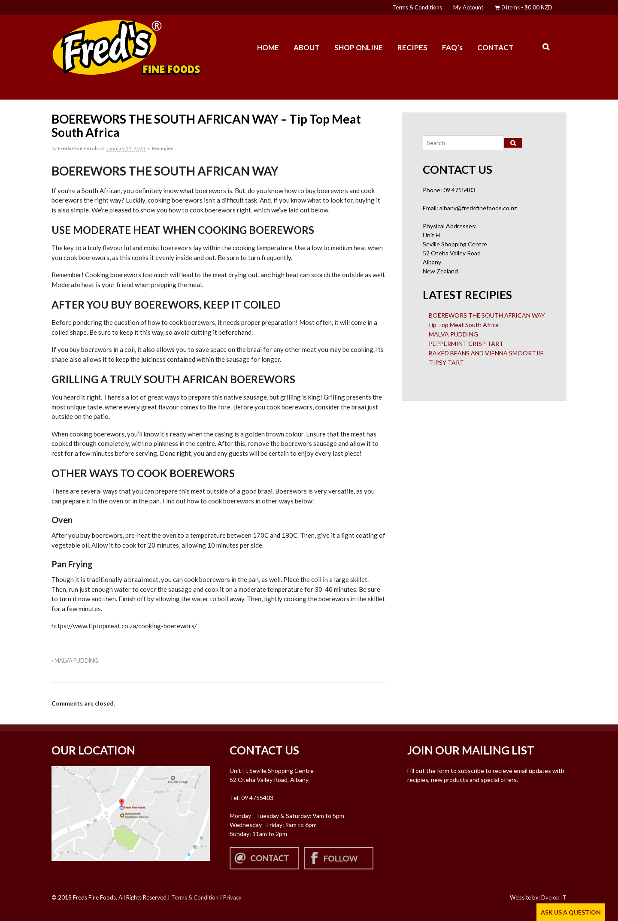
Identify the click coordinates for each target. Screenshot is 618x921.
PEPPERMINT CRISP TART (466, 343)
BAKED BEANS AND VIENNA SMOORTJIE (486, 353)
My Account (468, 7)
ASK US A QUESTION (571, 912)
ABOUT (307, 47)
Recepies (162, 148)
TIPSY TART (446, 362)
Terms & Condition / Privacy (206, 897)
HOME (268, 47)
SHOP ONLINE (358, 47)
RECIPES (412, 47)
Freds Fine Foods (78, 148)
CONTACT (495, 47)
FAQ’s (452, 47)
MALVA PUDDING (75, 660)
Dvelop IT (553, 897)
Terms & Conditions (417, 7)
